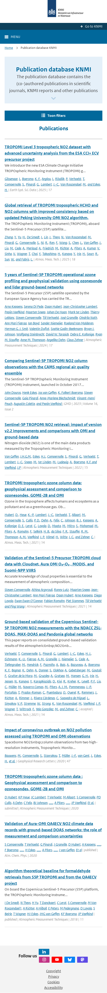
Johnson (70, 520)
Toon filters (56, 115)
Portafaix (11, 692)
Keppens (88, 520)
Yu (19, 237)
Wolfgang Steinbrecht (30, 334)
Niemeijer (68, 659)
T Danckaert (48, 902)
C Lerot (61, 902)
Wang (63, 242)
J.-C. (56, 184)
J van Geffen (67, 850)
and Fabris (22, 259)
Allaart (76, 514)
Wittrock (25, 709)
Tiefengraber (13, 664)
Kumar (91, 248)
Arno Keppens (13, 306)
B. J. (79, 520)
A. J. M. (63, 687)
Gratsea (59, 675)
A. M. (22, 537)
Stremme (30, 703)
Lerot (28, 526)
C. (62, 520)
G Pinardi (46, 844)
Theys (56, 237)
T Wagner (19, 914)
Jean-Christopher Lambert (80, 306)
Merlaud (31, 248)
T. (84, 179)
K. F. (37, 179)
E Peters (53, 908)
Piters (78, 248)
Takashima (49, 253)
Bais (62, 664)
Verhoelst (75, 179)
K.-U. (22, 659)
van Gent (83, 755)
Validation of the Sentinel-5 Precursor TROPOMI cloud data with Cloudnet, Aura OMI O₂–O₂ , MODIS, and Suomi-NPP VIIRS (53, 564)
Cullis (29, 520)
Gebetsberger (77, 670)
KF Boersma (69, 914)
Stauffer (74, 531)
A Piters (59, 803)
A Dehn (17, 803)
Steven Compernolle (28, 317)
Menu (15, 36)
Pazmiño (49, 664)
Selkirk (37, 531)
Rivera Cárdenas (44, 698)
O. (64, 692)
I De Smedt (12, 902)
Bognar (16, 670)
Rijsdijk (59, 179)
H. (6, 190)
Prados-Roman (31, 692)
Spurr (90, 253)
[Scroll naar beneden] (53, 98)
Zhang (9, 237)
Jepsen (9, 681)
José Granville (69, 317)
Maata (56, 526)
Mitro (71, 526)
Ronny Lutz (61, 589)
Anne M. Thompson (32, 340)
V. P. (19, 703)
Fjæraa (31, 659)
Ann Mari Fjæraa (16, 323)
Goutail (96, 670)
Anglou (46, 179)
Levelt (85, 681)
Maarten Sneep (35, 312)
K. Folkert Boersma (70, 392)
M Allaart (69, 797)
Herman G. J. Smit (16, 328)
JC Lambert (38, 797)
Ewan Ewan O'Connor (29, 601)
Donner (43, 670)
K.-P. (31, 514)
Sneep (28, 462)
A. (23, 248)
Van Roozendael (70, 184)
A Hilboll (41, 908)
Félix (56, 520)
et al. (12, 761)
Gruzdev (44, 675)
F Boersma (11, 850)
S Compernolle (86, 797)
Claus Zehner (75, 340)
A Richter (29, 908)
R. (46, 242)
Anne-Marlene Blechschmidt (58, 398)
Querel (71, 692)
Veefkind (33, 537)
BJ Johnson (40, 803)
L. (81, 242)
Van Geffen (91, 242)
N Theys (25, 902)
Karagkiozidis (42, 681)
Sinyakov (10, 703)
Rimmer (24, 698)
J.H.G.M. (25, 456)
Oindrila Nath (88, 317)
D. (16, 514)
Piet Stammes (75, 601)
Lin (46, 237)
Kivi (59, 681)
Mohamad (86, 526)
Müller (13, 687)
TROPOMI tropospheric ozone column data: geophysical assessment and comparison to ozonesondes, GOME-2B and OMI (43, 489)
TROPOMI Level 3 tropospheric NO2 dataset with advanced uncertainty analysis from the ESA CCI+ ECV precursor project (52, 153)
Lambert (46, 184)
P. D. (37, 520)
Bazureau (77, 664)
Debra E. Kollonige (82, 334)
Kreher (71, 681)
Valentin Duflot (39, 328)
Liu (7, 248)
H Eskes (30, 850)
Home (9, 48)
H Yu (35, 902)
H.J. (43, 456)
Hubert (9, 514)
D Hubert (11, 797)
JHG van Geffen (50, 914)
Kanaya (67, 253)
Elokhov (58, 670)
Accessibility (53, 987)
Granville (51, 659)
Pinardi (30, 184)
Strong (46, 703)
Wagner (22, 253)
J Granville (60, 844)
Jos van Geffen (47, 392)
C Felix (28, 803)
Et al (79, 850)
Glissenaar (11, 179)
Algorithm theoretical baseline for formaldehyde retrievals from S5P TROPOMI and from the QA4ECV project (51, 877)
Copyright (53, 971)
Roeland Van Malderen (78, 323)
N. (62, 237)
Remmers (88, 692)
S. (23, 184)
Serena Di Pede (33, 306)
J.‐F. (73, 755)
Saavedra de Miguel (72, 698)
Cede (18, 248)
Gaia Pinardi (30, 398)
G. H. (85, 675)
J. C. (71, 537)
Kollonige (11, 526)
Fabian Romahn (54, 601)
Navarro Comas (33, 687)
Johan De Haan (57, 312)
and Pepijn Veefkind (49, 403)
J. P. (42, 537)
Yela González (45, 709)
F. (57, 242)
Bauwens (10, 755)
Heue (23, 514)
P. (67, 179)
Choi (35, 253)
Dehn (44, 520)
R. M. (84, 531)
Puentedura (54, 692)
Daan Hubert (53, 306)
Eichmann (11, 659)
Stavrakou (50, 755)
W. (12, 259)
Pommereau (77, 687)
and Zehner (82, 537)
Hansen (76, 675)
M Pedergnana (69, 908)
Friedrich (48, 248)
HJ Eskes (32, 914)
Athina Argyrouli (42, 589)
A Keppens (88, 844)
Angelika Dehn (56, 340)
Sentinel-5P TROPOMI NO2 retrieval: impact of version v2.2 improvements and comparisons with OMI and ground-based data (53, 431)
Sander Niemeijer (52, 323)
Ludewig (62, 462)
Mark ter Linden (78, 312)
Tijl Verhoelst (51, 317)
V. (98, 248)
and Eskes (94, 184)
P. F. (93, 681)
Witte (63, 537)
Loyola (42, 526)
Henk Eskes (29, 392)
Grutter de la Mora (20, 675)
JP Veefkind (78, 803)
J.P (19, 467)
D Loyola (86, 908)
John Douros (13, 392)
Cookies (53, 982)
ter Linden (44, 462)
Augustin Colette (24, 403)
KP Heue (24, 797)
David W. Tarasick (57, 334)
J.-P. (88, 687)
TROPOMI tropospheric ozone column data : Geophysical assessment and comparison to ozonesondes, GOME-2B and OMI (44, 782)
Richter (64, 248)
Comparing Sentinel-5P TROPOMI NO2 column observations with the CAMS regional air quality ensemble (47, 367)
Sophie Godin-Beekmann (67, 328)
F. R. (65, 531)
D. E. (21, 526)
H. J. (88, 653)
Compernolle (13, 184)
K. (23, 670)
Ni (42, 242)
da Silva (56, 531)
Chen (75, 242)
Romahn (22, 531)
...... (51, 803)
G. (38, 184)
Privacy (53, 976)
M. (84, 184)
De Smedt (33, 237)
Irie (79, 253)
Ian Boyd (33, 323)
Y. (15, 237)
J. (50, 237)
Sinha (8, 253)
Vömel (50, 537)
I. (20, 179)
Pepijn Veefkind (14, 312)
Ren (51, 242)
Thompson (11, 537)
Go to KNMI (93, 26)
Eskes (36, 456)
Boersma (27, 179)
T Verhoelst (54, 797)
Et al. (91, 803)
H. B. (47, 531)
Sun (7, 259)
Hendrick (32, 664)
